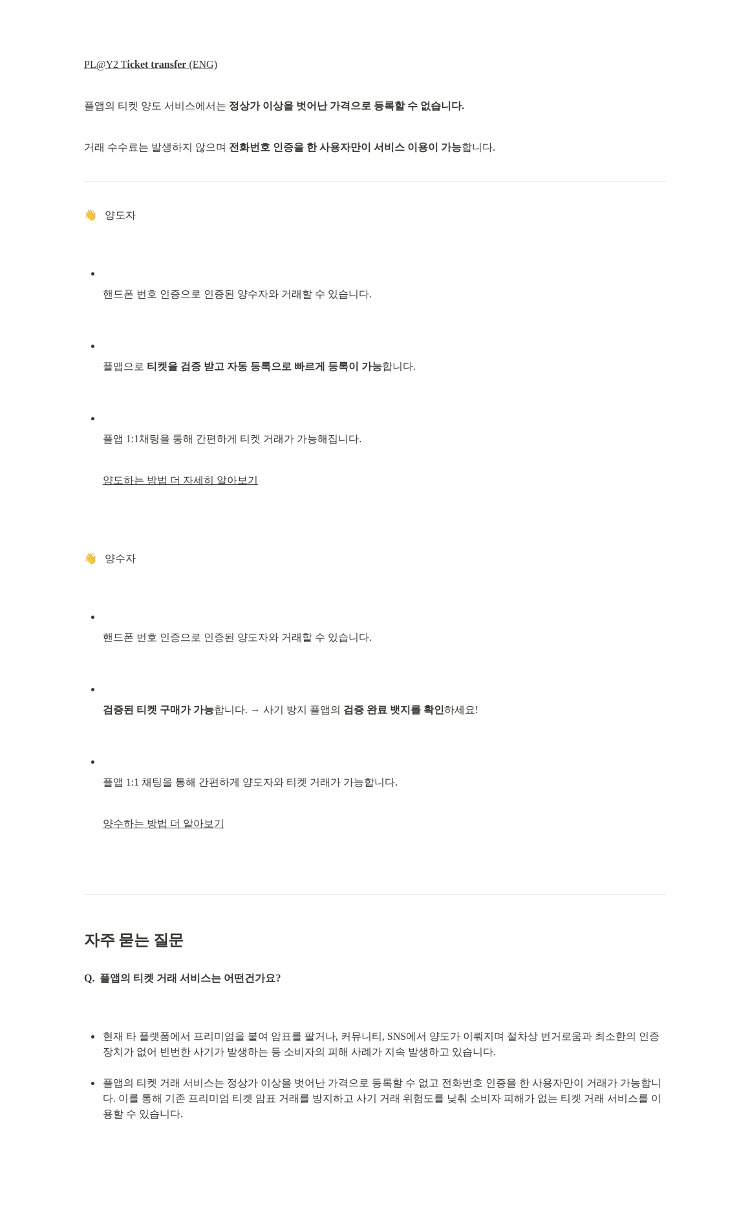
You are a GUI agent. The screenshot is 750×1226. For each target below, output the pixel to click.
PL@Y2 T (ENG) (150, 64)
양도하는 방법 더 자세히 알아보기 (180, 480)
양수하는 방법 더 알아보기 (163, 823)
